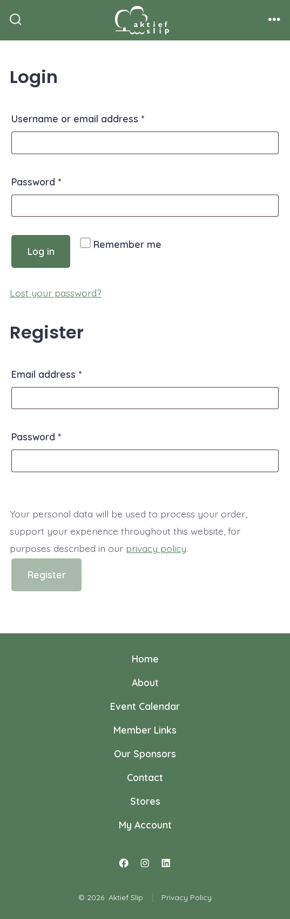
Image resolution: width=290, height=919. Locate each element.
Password (56, 180)
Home (145, 659)
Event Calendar (145, 706)
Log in (41, 251)
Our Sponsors (145, 753)
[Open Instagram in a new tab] (145, 863)
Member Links (145, 730)
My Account (145, 825)
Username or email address (98, 117)
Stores (145, 801)
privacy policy (156, 548)
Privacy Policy (186, 897)
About (145, 682)
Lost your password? (56, 293)
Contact (145, 777)
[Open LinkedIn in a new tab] (166, 863)
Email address (66, 372)
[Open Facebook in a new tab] (124, 863)
